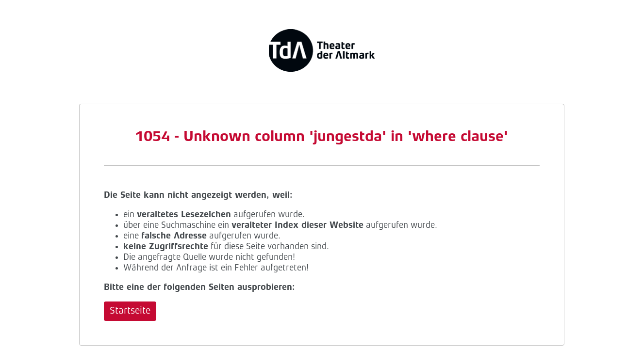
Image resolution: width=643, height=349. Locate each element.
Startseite (130, 311)
